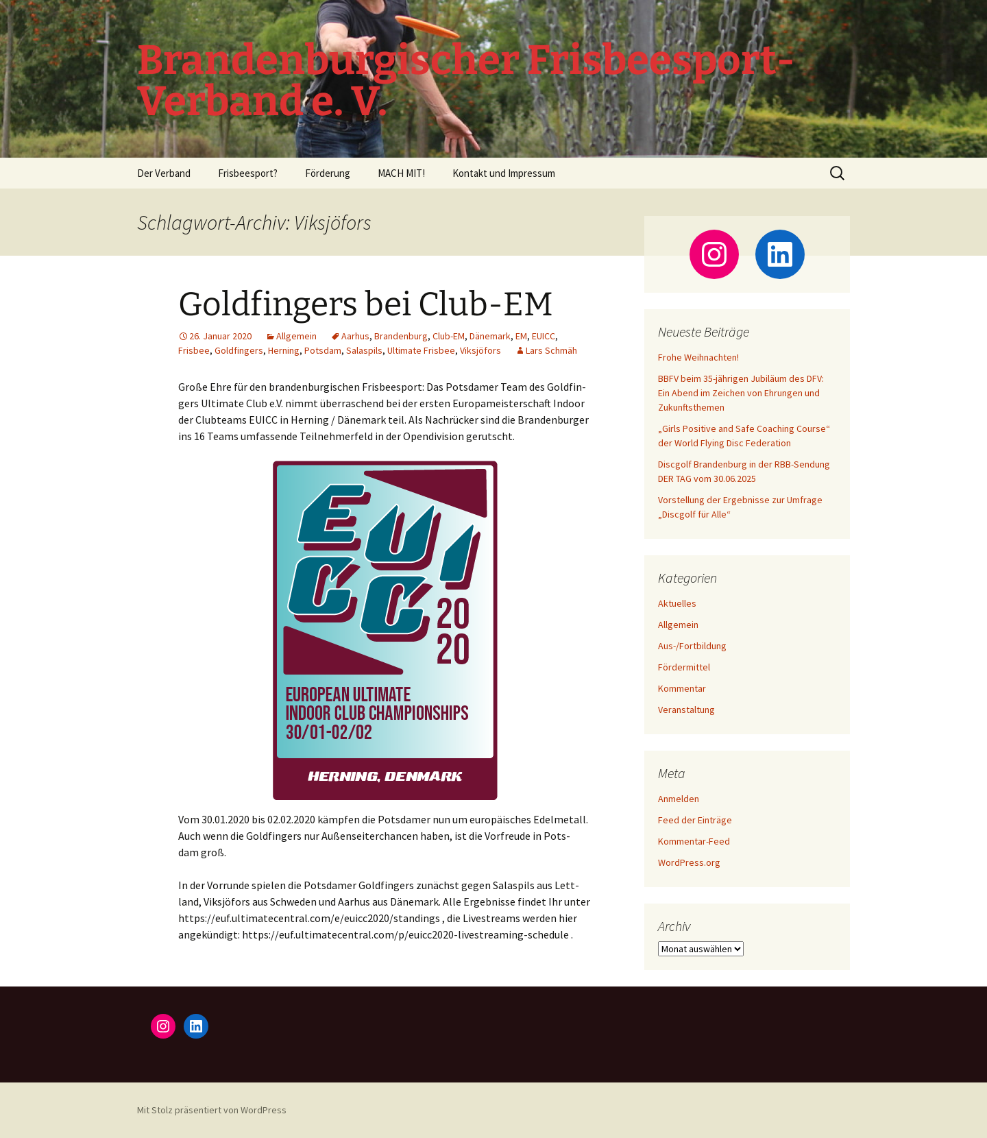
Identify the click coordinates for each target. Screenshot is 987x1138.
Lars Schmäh (551, 350)
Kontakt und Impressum (503, 173)
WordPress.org (689, 862)
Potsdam (322, 350)
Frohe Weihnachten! (698, 357)
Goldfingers (239, 350)
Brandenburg (401, 336)
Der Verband (164, 173)
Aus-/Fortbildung (692, 646)
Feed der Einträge (695, 820)
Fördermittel (684, 667)
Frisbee (194, 350)
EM (521, 336)
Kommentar (682, 688)
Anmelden (678, 798)
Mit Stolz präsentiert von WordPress (212, 1110)
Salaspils (364, 350)
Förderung (327, 173)
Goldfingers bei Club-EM (365, 304)
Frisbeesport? (248, 173)
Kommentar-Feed (694, 841)
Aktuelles (677, 603)
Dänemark (490, 336)
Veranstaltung (686, 709)
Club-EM (448, 336)
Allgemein (296, 336)
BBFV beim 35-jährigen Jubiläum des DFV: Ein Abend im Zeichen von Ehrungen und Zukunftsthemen (741, 392)
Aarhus (355, 336)
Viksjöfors (480, 350)
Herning (284, 350)
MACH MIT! (401, 173)
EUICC (543, 336)
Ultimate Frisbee (421, 350)
